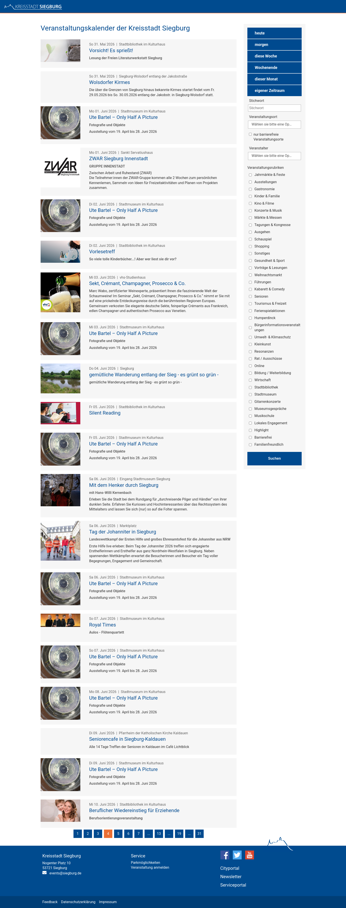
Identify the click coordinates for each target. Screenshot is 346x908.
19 (179, 834)
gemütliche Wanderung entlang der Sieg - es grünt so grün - (153, 374)
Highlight (261, 430)
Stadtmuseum (265, 394)
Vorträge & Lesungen (270, 268)
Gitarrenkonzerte (267, 402)
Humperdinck (264, 318)
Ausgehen (262, 232)
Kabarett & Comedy (269, 289)
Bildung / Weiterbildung (272, 373)
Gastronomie (264, 189)
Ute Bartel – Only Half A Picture (123, 117)
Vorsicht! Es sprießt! (111, 50)
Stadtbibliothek (266, 387)
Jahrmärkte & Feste (269, 175)
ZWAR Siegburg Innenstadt (118, 158)
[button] (274, 33)
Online (259, 366)
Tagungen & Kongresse (272, 225)
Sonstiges (262, 253)
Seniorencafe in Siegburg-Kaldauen (127, 739)
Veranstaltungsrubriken (265, 168)
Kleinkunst (262, 344)
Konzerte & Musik (268, 210)
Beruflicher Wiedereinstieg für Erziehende (134, 810)
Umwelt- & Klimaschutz (272, 337)
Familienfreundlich (268, 444)
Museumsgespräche (270, 409)
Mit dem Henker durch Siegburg (123, 485)
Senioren (261, 296)
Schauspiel (263, 239)
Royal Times (102, 625)
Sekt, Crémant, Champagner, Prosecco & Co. (137, 283)
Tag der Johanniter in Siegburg (122, 532)
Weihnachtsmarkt (268, 275)
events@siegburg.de (65, 873)
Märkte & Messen (268, 217)
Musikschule (264, 416)
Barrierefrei (263, 437)
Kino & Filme (264, 203)
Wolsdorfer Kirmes (109, 82)
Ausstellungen (265, 182)
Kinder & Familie (267, 196)
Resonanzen (264, 351)
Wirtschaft (262, 380)
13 (159, 834)
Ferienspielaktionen (269, 311)
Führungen (262, 282)
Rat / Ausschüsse (268, 358)
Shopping (261, 246)
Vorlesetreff (102, 251)
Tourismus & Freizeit (270, 303)
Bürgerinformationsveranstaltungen (277, 327)
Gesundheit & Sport (269, 261)
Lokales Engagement (270, 423)
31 (199, 834)
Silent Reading (104, 413)
